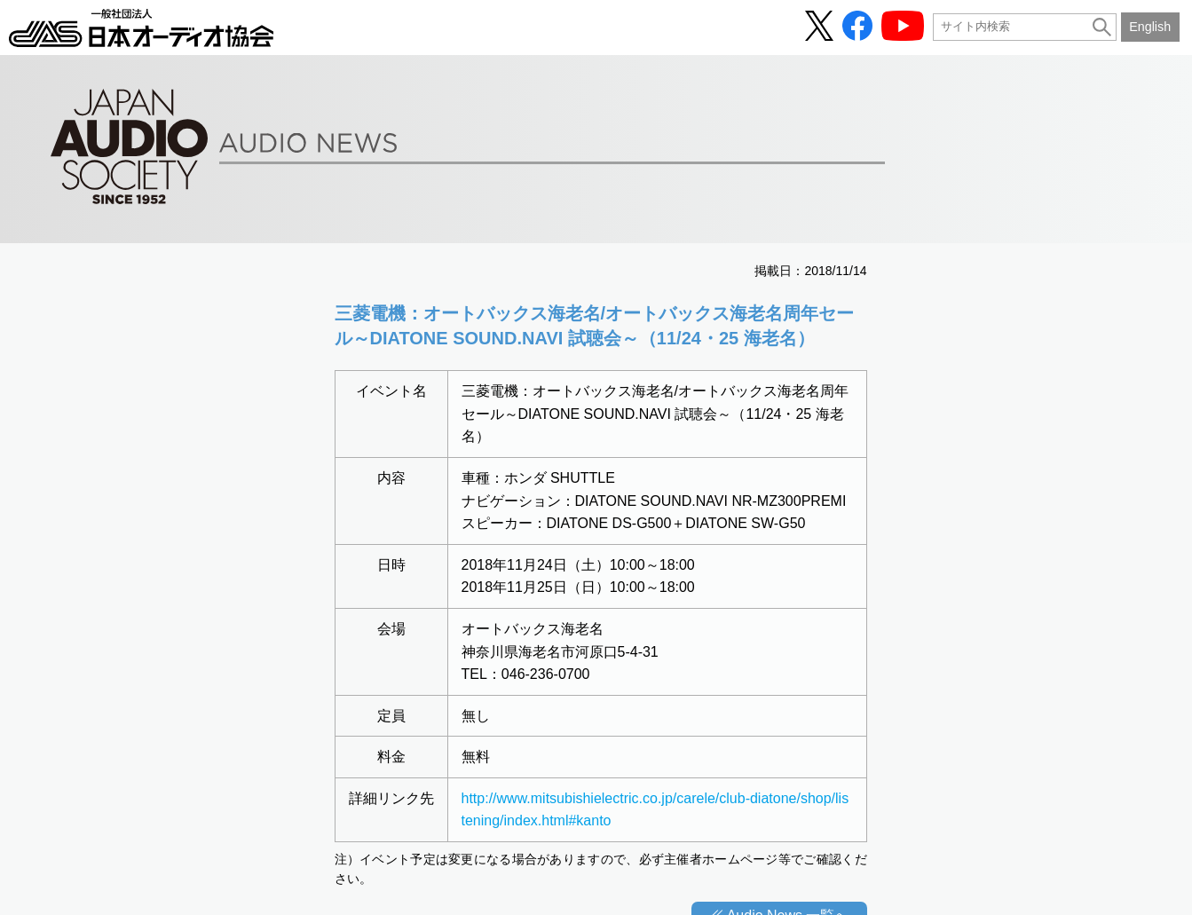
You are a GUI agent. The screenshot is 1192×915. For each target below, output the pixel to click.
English (1150, 27)
